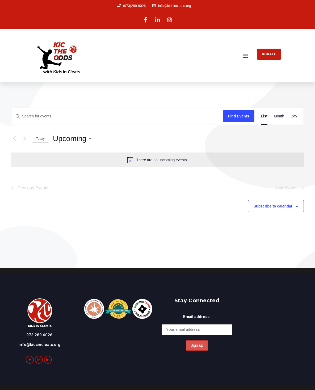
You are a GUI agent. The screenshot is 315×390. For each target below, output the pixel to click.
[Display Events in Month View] (279, 116)
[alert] (157, 159)
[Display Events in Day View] (294, 116)
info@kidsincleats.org (171, 6)
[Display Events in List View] (264, 116)
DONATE (269, 54)
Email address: (197, 316)
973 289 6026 (39, 335)
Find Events (238, 116)
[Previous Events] (14, 138)
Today (40, 139)
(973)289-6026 (131, 6)
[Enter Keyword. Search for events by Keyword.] (117, 116)
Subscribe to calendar (273, 206)
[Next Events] (25, 138)
